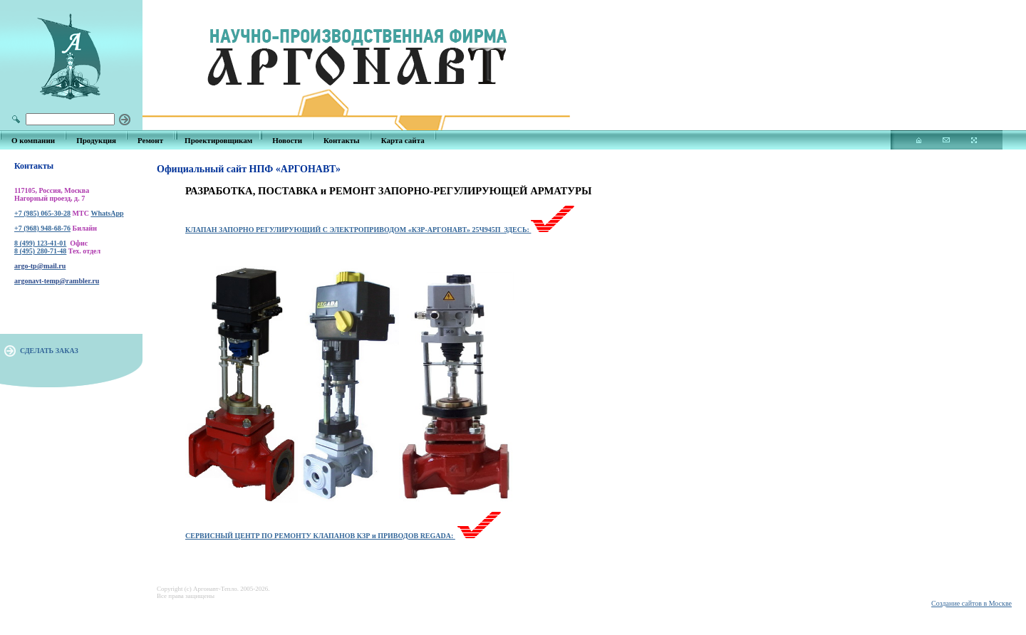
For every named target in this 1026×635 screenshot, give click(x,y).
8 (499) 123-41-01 (40, 243)
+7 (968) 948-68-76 (42, 228)
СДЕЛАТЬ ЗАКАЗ (49, 351)
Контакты (341, 140)
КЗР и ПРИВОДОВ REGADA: (405, 536)
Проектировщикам (218, 140)
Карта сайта (403, 140)
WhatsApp (106, 213)
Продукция (96, 140)
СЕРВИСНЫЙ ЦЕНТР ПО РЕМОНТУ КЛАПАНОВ (270, 536)
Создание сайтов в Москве (971, 603)
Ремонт (150, 140)
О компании (33, 140)
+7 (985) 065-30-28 (42, 213)
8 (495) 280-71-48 (40, 251)
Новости (287, 140)
